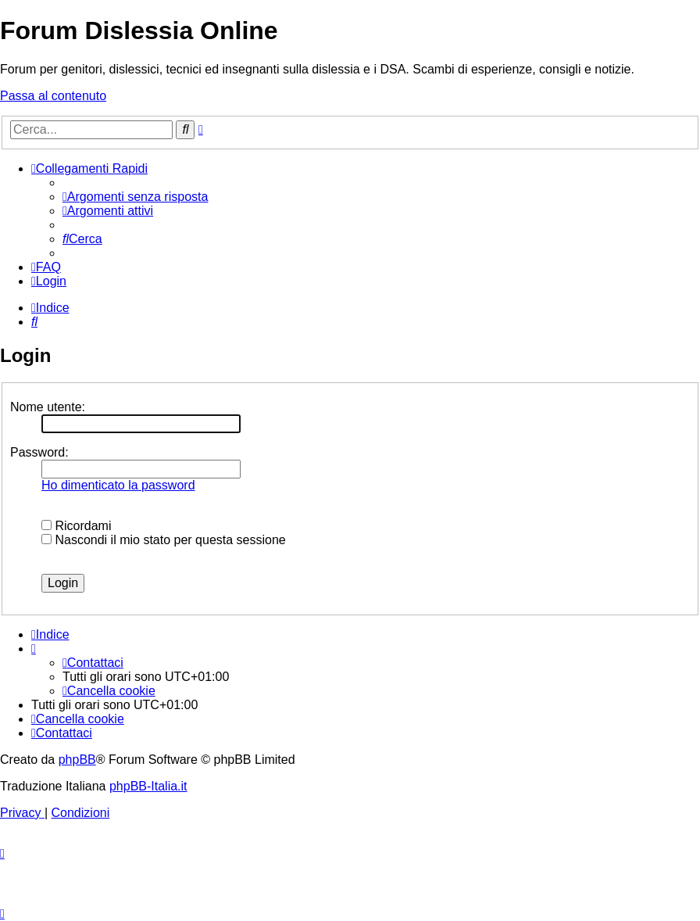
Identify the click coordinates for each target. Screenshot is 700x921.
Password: (39, 452)
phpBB (77, 759)
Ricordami (76, 525)
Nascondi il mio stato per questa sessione (163, 540)
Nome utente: (47, 407)
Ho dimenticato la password (118, 485)
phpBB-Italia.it (148, 786)
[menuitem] (135, 196)
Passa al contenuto (53, 95)
